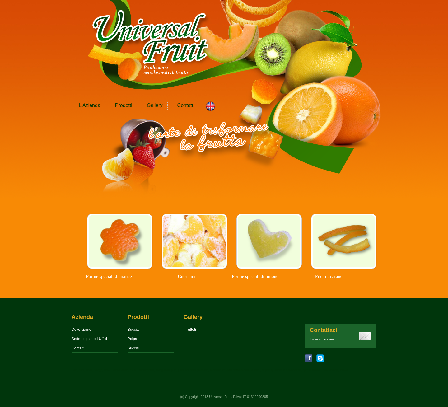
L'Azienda (89, 105)
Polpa (132, 339)
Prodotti (123, 105)
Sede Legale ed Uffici (89, 339)
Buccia (133, 329)
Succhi (133, 348)
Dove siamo (81, 329)
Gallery (155, 105)
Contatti (185, 105)
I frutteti (190, 329)
